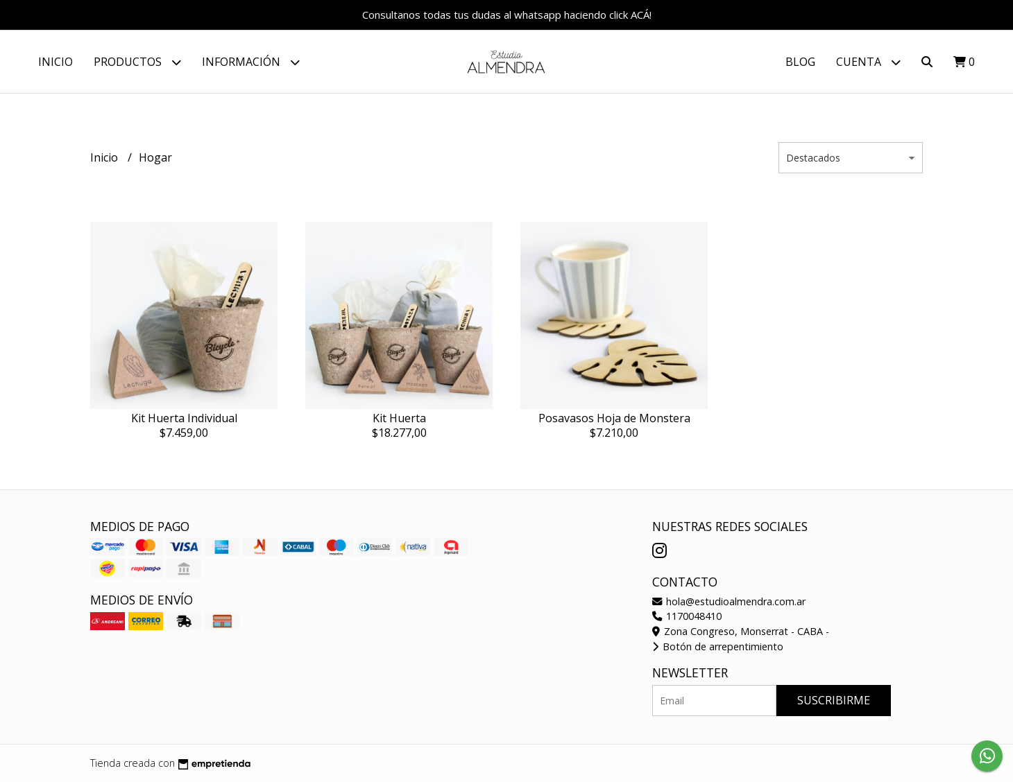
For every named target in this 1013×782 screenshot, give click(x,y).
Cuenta (868, 62)
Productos (137, 62)
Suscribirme (833, 700)
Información (251, 62)
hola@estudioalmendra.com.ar (729, 601)
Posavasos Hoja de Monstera (614, 418)
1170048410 (687, 616)
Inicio (55, 61)
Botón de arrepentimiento (717, 646)
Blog (800, 61)
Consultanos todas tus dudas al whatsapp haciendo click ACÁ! (507, 14)
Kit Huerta (399, 418)
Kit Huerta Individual (184, 418)
